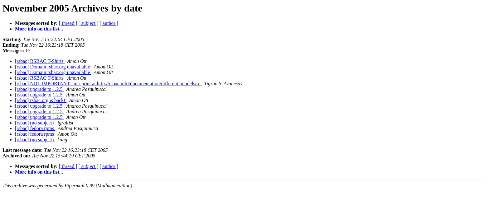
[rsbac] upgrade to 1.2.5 (39, 89)
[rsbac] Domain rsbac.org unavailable (53, 66)
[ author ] (109, 23)
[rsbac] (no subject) (35, 122)
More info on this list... (39, 28)
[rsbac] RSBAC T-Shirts (40, 61)
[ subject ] (89, 23)
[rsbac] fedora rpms (35, 128)
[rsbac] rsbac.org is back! (40, 100)
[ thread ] (68, 23)
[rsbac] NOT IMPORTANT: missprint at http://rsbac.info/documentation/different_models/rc (108, 83)
